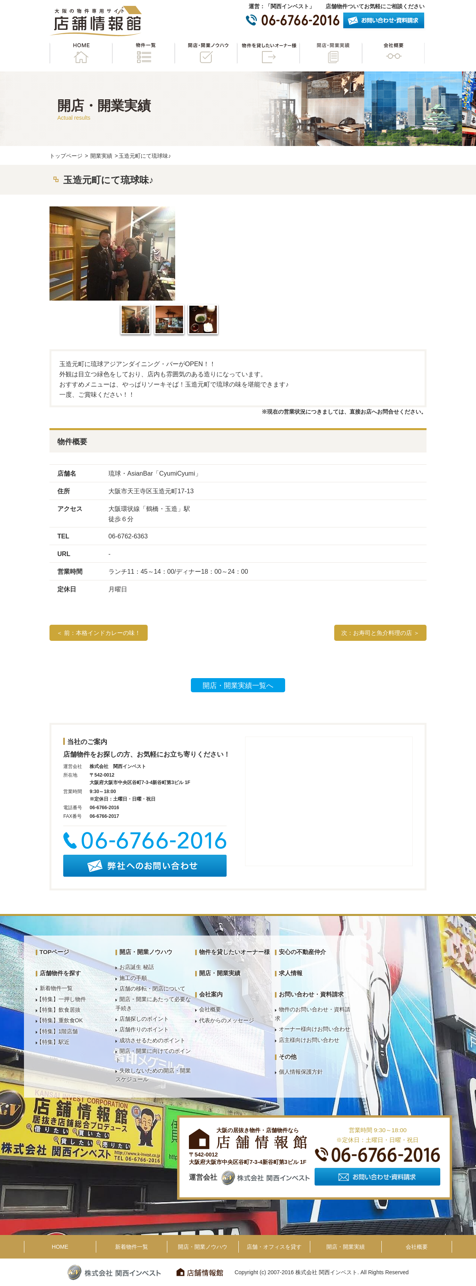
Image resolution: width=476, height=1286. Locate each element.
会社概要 (393, 53)
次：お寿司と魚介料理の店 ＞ (380, 632)
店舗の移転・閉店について (152, 988)
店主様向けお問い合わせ (309, 1040)
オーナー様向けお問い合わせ (314, 1029)
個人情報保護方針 (301, 1072)
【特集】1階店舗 (57, 1031)
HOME (81, 53)
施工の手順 (133, 978)
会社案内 (211, 994)
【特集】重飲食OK (60, 1020)
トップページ (65, 156)
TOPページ (55, 952)
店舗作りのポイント (144, 1029)
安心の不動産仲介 (302, 952)
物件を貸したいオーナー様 (268, 53)
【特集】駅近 (53, 1042)
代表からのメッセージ (226, 1020)
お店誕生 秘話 (136, 967)
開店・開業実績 (331, 53)
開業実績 (101, 156)
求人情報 (290, 973)
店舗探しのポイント (144, 1019)
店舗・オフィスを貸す (274, 1247)
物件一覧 (143, 53)
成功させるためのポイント (152, 1040)
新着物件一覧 (56, 988)
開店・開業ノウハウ (206, 53)
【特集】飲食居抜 (59, 1010)
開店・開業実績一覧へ (238, 686)
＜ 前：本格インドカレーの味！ (99, 632)
